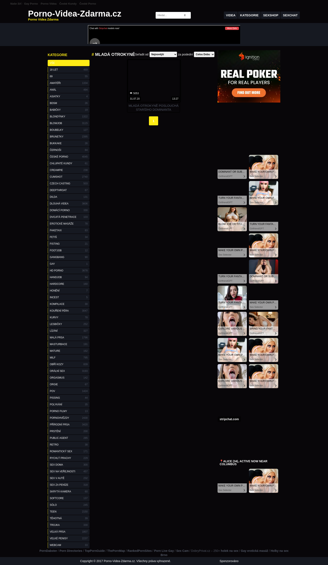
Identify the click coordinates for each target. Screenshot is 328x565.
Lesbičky (69, 324)
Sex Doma (69, 464)
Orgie (69, 384)
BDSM (69, 103)
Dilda (69, 196)
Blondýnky (69, 116)
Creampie (69, 170)
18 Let (69, 69)
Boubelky (69, 129)
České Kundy (68, 3)
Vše (52, 63)
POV (69, 391)
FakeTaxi (69, 230)
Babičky (69, 109)
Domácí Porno (69, 210)
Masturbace (69, 344)
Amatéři (69, 83)
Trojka (69, 525)
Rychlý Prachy (69, 458)
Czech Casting (69, 183)
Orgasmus (69, 377)
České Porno (87, 3)
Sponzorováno (229, 561)
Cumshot (69, 176)
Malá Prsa (69, 337)
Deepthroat (69, 190)
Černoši (69, 150)
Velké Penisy (69, 538)
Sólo (69, 504)
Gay (69, 263)
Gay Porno (31, 3)
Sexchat (290, 15)
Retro (69, 444)
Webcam (69, 545)
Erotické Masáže (69, 223)
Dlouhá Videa (69, 203)
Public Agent (69, 438)
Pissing (69, 397)
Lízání (69, 330)
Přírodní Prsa (69, 424)
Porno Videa (49, 3)
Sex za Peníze (69, 484)
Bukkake (69, 143)
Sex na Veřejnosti (69, 471)
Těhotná (69, 518)
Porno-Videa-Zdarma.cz (74, 15)
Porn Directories (70, 550)
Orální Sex (69, 371)
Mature (69, 350)
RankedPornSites (139, 550)
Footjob (69, 250)
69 (69, 76)
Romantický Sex (69, 451)
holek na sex (229, 550)
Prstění (69, 431)
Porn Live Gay (164, 550)
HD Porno (69, 270)
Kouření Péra (69, 310)
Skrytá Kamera (69, 491)
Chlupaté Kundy (69, 163)
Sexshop (270, 15)
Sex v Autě (69, 478)
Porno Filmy (69, 411)
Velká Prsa (69, 531)
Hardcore (69, 283)
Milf (69, 357)
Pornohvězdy (69, 417)
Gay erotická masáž (254, 550)
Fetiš (69, 237)
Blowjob (69, 123)
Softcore (69, 498)
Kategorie (249, 15)
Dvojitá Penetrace (69, 217)
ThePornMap (116, 550)
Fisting (69, 243)
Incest (69, 297)
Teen (69, 511)
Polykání (69, 404)
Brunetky (69, 136)
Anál (69, 89)
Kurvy (69, 317)
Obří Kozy (69, 364)
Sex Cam (182, 550)
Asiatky (69, 96)
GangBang (69, 257)
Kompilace (69, 304)
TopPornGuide (95, 550)
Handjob (69, 277)
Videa (231, 15)
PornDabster (48, 550)
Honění (69, 290)
